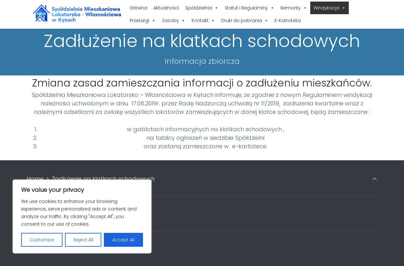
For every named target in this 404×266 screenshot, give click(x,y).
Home (35, 179)
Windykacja (329, 8)
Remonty (294, 8)
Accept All (123, 240)
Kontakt (203, 20)
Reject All (83, 240)
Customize (42, 240)
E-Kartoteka (288, 20)
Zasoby (173, 20)
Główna (138, 8)
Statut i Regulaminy (249, 8)
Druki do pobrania (244, 20)
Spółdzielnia (201, 8)
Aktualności (166, 8)
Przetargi (143, 20)
